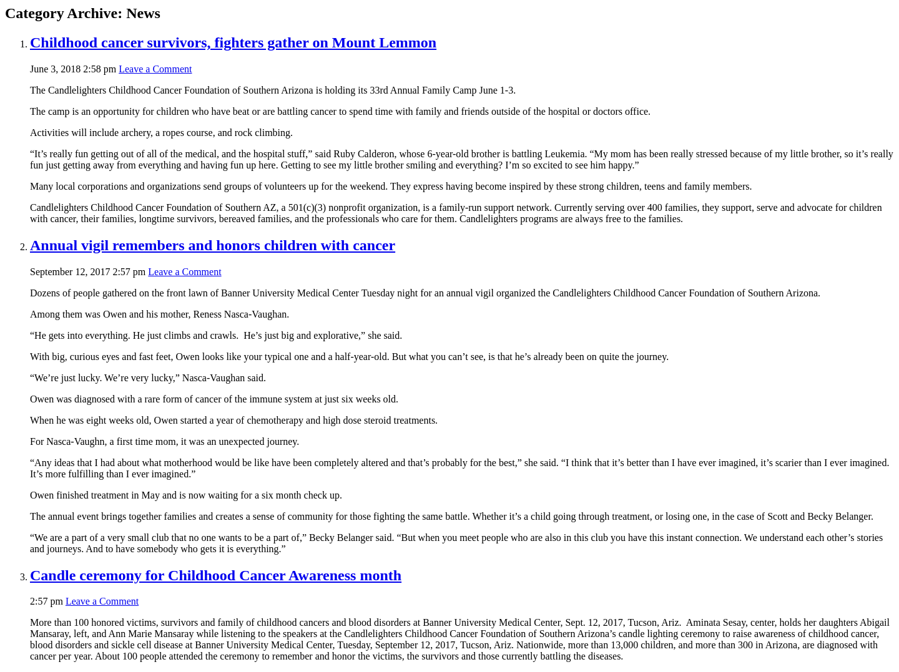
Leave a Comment (155, 69)
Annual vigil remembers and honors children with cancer (212, 245)
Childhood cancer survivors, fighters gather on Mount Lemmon (233, 42)
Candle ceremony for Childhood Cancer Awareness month (215, 575)
